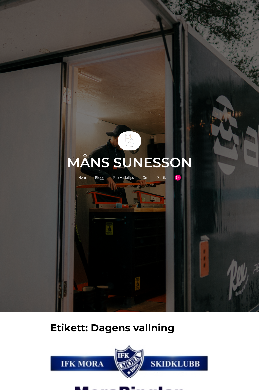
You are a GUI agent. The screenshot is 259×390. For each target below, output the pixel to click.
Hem (82, 178)
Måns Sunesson (129, 162)
